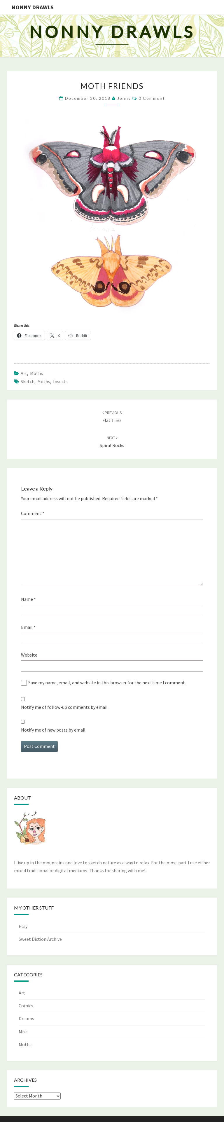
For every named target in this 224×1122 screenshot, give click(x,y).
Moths (36, 373)
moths (43, 381)
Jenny (124, 98)
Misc (23, 1031)
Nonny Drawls (32, 7)
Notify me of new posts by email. (53, 730)
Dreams (26, 1018)
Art (24, 373)
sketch (27, 381)
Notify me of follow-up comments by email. (64, 707)
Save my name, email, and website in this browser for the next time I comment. (107, 682)
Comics (26, 1005)
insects (60, 381)
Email (28, 627)
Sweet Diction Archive (40, 939)
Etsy (23, 926)
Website (29, 655)
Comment (32, 513)
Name (28, 599)
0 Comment (152, 98)
